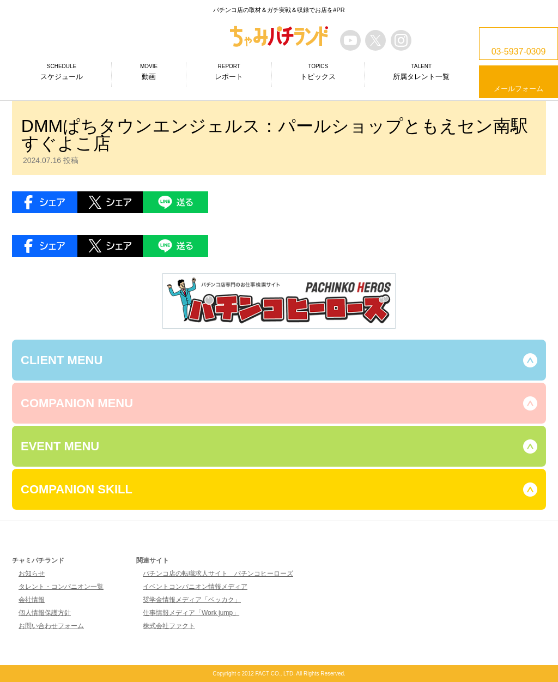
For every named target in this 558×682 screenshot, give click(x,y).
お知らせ (32, 573)
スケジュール (61, 71)
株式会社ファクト (169, 626)
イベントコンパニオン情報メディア (195, 586)
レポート (229, 71)
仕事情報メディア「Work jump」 (191, 613)
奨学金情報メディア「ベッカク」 (192, 599)
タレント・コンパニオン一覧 (61, 586)
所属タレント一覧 (421, 71)
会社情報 (32, 599)
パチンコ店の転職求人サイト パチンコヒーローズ (218, 573)
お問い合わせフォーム (51, 626)
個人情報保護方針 (45, 613)
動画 (148, 71)
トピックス (318, 71)
